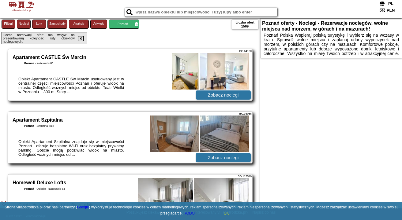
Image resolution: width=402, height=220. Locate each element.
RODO (189, 213)
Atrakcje (78, 23)
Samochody (57, 23)
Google (83, 207)
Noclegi (24, 23)
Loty (39, 23)
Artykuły (98, 23)
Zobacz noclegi (223, 94)
